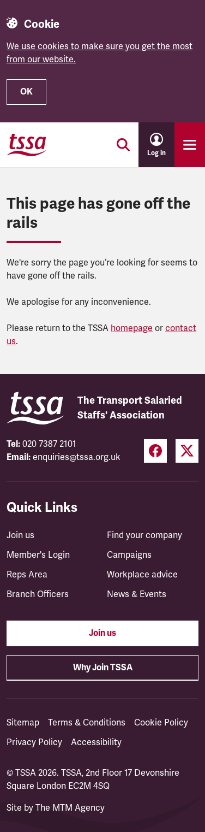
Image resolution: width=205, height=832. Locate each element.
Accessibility (96, 742)
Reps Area (27, 574)
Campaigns (129, 555)
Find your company (144, 535)
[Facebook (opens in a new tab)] (155, 451)
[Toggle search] (123, 144)
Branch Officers (38, 594)
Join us (20, 535)
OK (26, 91)
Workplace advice (142, 574)
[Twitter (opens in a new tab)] (187, 451)
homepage (132, 328)
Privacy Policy (34, 742)
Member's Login (38, 555)
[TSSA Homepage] (27, 144)
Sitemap (23, 722)
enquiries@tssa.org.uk (76, 457)
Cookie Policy (161, 722)
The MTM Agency (70, 808)
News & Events (136, 594)
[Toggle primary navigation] (189, 144)
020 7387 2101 (49, 444)
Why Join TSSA (102, 667)
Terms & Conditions (86, 722)
